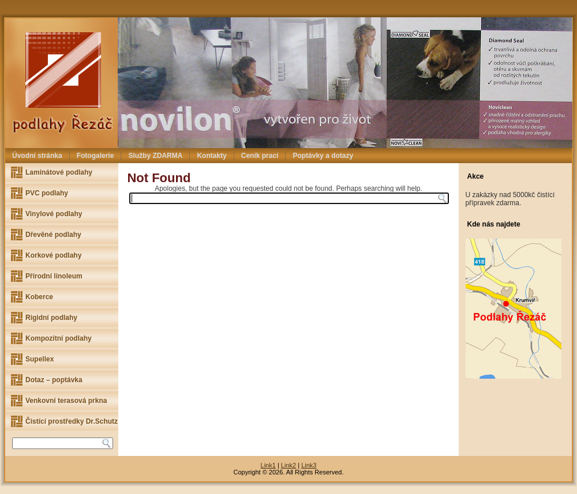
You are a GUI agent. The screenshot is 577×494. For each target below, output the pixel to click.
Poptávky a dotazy (323, 156)
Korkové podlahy (53, 255)
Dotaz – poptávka (54, 380)
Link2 (288, 465)
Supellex (39, 359)
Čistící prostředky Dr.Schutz (71, 421)
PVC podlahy (46, 193)
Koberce (39, 297)
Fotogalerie (95, 156)
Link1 (268, 465)
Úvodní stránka (37, 156)
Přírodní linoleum (54, 276)
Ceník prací (260, 156)
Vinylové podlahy (53, 214)
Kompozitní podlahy (58, 338)
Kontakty (211, 156)
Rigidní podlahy (51, 318)
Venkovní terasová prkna (66, 401)
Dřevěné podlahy (53, 235)
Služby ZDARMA (155, 156)
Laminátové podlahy (58, 172)
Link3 (308, 465)
